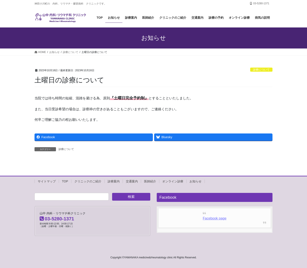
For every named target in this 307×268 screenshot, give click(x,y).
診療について (261, 69)
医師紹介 (150, 181)
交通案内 (132, 181)
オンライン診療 (172, 181)
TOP (65, 181)
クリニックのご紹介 (87, 181)
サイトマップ (47, 181)
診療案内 (114, 181)
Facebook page (214, 218)
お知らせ (196, 181)
